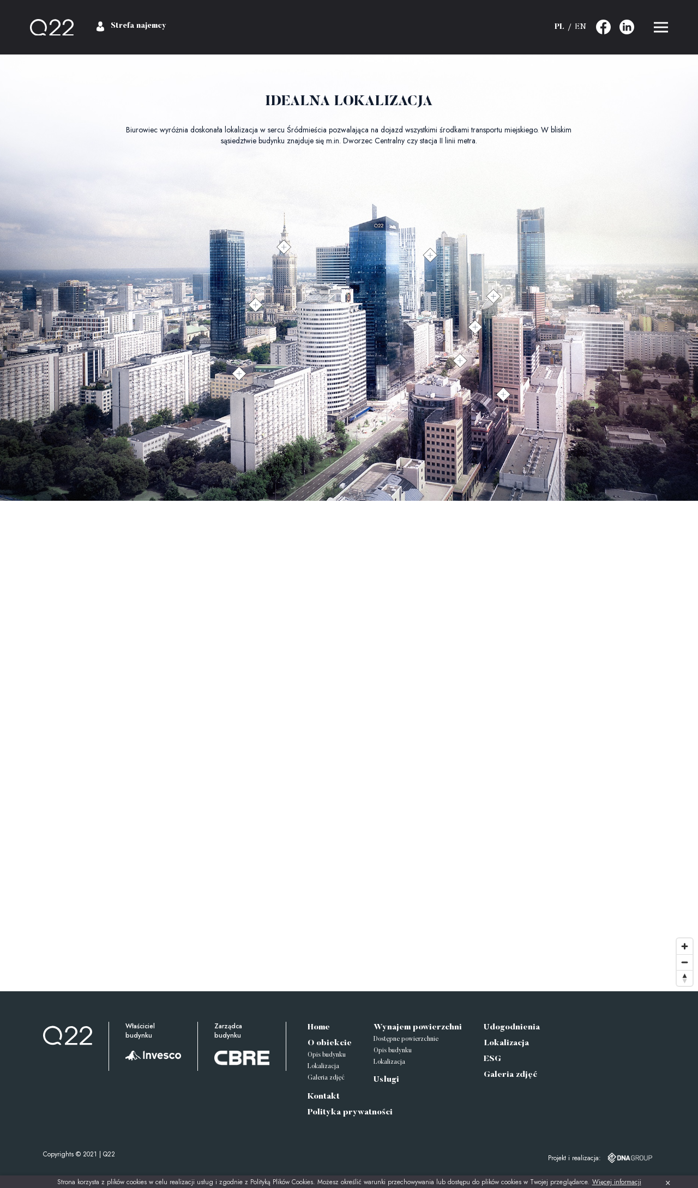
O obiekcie (330, 1043)
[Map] (349, 746)
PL (559, 27)
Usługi (386, 1080)
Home (319, 1027)
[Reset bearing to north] (685, 978)
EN (580, 27)
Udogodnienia (512, 1027)
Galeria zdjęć (326, 1078)
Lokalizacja (323, 1067)
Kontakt (324, 1097)
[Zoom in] (685, 946)
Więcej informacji (616, 1182)
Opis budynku (327, 1055)
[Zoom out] (685, 962)
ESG (492, 1059)
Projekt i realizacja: (574, 1158)
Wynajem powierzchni (418, 1027)
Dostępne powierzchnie (406, 1039)
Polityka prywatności (350, 1112)
